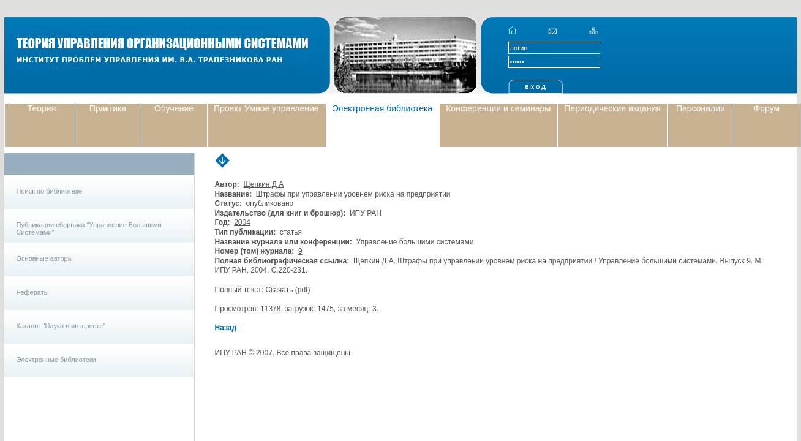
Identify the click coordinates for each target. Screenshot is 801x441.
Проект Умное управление (266, 108)
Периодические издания (612, 108)
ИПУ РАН (231, 353)
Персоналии (700, 108)
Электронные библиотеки (56, 359)
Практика (107, 108)
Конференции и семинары (498, 108)
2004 (242, 222)
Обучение (174, 108)
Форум (767, 108)
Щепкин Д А (263, 184)
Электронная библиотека (383, 108)
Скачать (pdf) (287, 289)
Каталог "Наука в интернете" (61, 326)
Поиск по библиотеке (49, 191)
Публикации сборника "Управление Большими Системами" (89, 228)
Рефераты (33, 292)
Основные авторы (45, 258)
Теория (42, 108)
